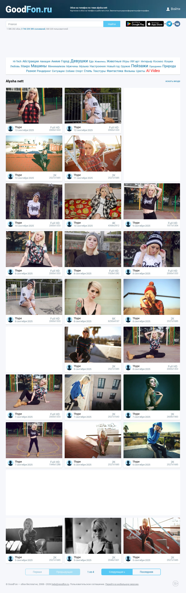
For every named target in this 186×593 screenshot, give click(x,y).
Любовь (15, 66)
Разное (31, 71)
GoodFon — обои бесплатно (23, 584)
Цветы (140, 71)
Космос (158, 61)
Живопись (100, 61)
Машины (39, 66)
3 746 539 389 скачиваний (33, 28)
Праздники (155, 66)
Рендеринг (44, 71)
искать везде (172, 81)
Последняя (146, 572)
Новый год (113, 66)
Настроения (98, 66)
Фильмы (129, 71)
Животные (114, 61)
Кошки (168, 61)
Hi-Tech (17, 61)
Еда (91, 61)
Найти (112, 24)
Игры (125, 61)
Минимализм (56, 66)
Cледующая (117, 572)
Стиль (88, 71)
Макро (25, 66)
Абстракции (31, 61)
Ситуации (58, 71)
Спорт (79, 71)
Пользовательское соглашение (87, 584)
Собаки (70, 71)
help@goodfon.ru (60, 584)
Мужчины (72, 66)
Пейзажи (139, 66)
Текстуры (99, 71)
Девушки (79, 61)
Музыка (84, 66)
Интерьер (146, 61)
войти (173, 9)
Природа (169, 66)
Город (65, 61)
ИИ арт (135, 61)
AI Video (153, 70)
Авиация (45, 61)
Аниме (55, 61)
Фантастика (115, 71)
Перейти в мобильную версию (122, 584)
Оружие (125, 66)
